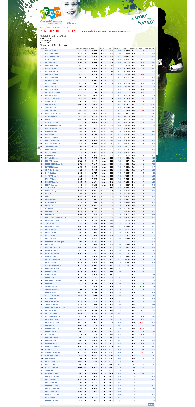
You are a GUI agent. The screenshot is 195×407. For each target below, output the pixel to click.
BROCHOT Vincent (52, 227)
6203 (119, 376)
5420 (153, 173)
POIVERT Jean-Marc (52, 182)
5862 (119, 98)
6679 (119, 137)
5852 (119, 77)
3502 (119, 325)
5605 (153, 98)
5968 (153, 71)
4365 (119, 272)
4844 (153, 322)
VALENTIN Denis (51, 107)
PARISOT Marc (50, 292)
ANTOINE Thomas (51, 80)
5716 (153, 146)
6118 (119, 83)
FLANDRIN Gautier (52, 167)
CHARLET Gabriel (51, 313)
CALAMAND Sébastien (53, 266)
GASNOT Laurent (51, 152)
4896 (119, 245)
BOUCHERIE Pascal (52, 322)
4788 (119, 328)
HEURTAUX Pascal (52, 337)
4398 (119, 239)
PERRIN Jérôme (51, 272)
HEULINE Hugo (50, 325)
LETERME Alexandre (52, 248)
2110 (153, 400)
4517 (119, 275)
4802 (119, 131)
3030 (119, 286)
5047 (153, 167)
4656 (119, 203)
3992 (119, 298)
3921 (119, 397)
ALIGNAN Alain (50, 358)
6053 (153, 394)
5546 (153, 113)
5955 (119, 173)
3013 (119, 355)
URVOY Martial (50, 263)
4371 (119, 215)
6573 (153, 89)
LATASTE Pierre (51, 134)
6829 (119, 86)
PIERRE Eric (49, 283)
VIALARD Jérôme (51, 146)
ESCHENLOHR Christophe (54, 242)
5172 (153, 161)
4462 (153, 251)
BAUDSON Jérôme (52, 53)
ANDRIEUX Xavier (51, 89)
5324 (153, 281)
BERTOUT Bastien (51, 215)
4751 (153, 236)
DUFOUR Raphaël (51, 137)
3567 (119, 340)
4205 (119, 346)
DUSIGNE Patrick (51, 233)
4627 (119, 221)
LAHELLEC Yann (51, 131)
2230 (153, 373)
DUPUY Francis (50, 86)
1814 (119, 367)
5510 (119, 107)
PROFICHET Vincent (52, 301)
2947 (153, 355)
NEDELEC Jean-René (52, 212)
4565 (119, 295)
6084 (153, 83)
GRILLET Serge (50, 83)
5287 (119, 119)
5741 (119, 134)
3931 (119, 260)
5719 (153, 125)
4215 (119, 316)
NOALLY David (50, 310)
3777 (153, 260)
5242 (153, 107)
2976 (153, 364)
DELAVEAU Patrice (52, 269)
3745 (119, 313)
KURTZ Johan (50, 206)
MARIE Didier (50, 334)
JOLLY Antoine (50, 149)
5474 (119, 128)
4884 (119, 212)
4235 (153, 254)
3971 (153, 283)
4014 (153, 248)
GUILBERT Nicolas (52, 71)
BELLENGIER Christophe (54, 164)
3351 (153, 349)
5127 (119, 143)
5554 (153, 95)
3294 (153, 331)
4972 (119, 224)
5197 (153, 128)
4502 (153, 257)
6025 (153, 80)
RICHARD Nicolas (51, 161)
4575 (153, 131)
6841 (119, 56)
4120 (153, 206)
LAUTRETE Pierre (51, 74)
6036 (119, 68)
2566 (153, 370)
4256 (153, 275)
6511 (153, 56)
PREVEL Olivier (50, 104)
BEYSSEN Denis (51, 62)
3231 (119, 364)
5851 (153, 77)
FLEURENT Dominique (53, 394)
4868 (153, 233)
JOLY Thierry (49, 224)
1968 (153, 367)
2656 (119, 370)
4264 (153, 242)
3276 (153, 343)
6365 (153, 92)
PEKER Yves (49, 278)
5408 (153, 194)
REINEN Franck (50, 340)
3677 (153, 346)
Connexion (72, 23)
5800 (119, 101)
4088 (153, 304)
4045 (153, 307)
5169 (119, 104)
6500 (153, 74)
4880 (153, 203)
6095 (119, 379)
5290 (119, 158)
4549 (153, 185)
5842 (153, 155)
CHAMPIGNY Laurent (52, 92)
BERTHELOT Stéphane (53, 281)
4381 (153, 295)
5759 (119, 62)
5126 (153, 179)
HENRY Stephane (51, 185)
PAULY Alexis (50, 155)
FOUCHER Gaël (50, 119)
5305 (153, 140)
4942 (119, 236)
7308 (119, 53)
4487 (153, 209)
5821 (119, 95)
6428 (153, 137)
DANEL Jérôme (50, 68)
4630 (153, 218)
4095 (119, 292)
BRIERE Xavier (50, 230)
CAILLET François (51, 364)
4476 (153, 221)
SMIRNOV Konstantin (52, 170)
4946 (153, 104)
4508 (153, 328)
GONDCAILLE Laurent (53, 188)
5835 (119, 116)
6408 (119, 170)
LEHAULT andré (51, 343)
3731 (153, 313)
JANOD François (51, 101)
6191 (119, 155)
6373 (153, 110)
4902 (119, 278)
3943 (153, 292)
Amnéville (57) (57, 27)
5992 (119, 146)
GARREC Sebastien (52, 295)
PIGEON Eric (49, 245)
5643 (119, 194)
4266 (119, 283)
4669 (153, 191)
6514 (153, 86)
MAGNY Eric (49, 349)
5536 (153, 62)
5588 (153, 227)
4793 (119, 269)
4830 (153, 119)
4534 (119, 289)
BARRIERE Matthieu (52, 56)
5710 (119, 281)
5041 (153, 224)
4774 (153, 388)
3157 (153, 391)
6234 (153, 170)
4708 (153, 164)
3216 (153, 310)
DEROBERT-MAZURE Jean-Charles (57, 218)
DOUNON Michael (51, 319)
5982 (119, 125)
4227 (153, 239)
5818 (153, 379)
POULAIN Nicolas (51, 158)
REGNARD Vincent (52, 391)
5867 (119, 122)
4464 (119, 254)
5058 (119, 388)
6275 (153, 59)
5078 (119, 322)
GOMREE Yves (50, 209)
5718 (119, 167)
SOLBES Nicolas (51, 286)
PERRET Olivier (50, 331)
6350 (119, 394)
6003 (119, 113)
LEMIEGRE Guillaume (53, 113)
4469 (153, 278)
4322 (153, 230)
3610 (119, 310)
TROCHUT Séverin (51, 304)
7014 (153, 53)
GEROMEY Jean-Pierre (53, 143)
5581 (153, 122)
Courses (48, 27)
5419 (119, 179)
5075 (153, 158)
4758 (119, 185)
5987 (119, 227)
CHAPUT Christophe (52, 260)
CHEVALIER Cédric (52, 200)
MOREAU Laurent (51, 355)
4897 (153, 188)
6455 (119, 59)
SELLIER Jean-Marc (52, 289)
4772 (153, 200)
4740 (119, 197)
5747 (153, 382)
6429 (119, 110)
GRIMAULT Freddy (51, 116)
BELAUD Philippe (51, 400)
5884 (153, 376)
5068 (119, 233)
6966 (119, 50)
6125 (119, 71)
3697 (153, 352)
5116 (153, 152)
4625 (153, 212)
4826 (119, 319)
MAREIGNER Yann (51, 203)
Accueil (42, 27)
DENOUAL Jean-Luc (52, 140)
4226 (119, 263)
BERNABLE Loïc (51, 197)
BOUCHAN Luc (50, 173)
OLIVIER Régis (50, 275)
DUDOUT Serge (50, 179)
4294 (153, 301)
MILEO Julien (50, 59)
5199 (153, 182)
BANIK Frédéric (50, 298)
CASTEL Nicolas (51, 95)
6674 (119, 89)
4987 (153, 385)
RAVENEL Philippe (51, 373)
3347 (153, 337)
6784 (119, 74)
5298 (119, 176)
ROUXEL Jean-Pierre (52, 361)
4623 (153, 245)
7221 (119, 65)
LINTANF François (51, 191)
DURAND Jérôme (51, 239)
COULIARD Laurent (52, 176)
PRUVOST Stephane (52, 388)
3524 (119, 343)
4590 (119, 230)
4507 (119, 301)
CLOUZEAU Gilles (51, 65)
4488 (153, 269)
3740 (153, 397)
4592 (119, 209)
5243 (119, 385)
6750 (153, 50)
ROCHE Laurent (51, 397)
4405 (119, 304)
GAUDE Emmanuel (52, 367)
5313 (119, 152)
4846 (119, 191)
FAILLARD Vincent (51, 50)
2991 (153, 325)
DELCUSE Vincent (51, 385)
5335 (153, 134)
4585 (153, 319)
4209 (153, 272)
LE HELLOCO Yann (52, 254)
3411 (153, 340)
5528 (119, 182)
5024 (119, 257)
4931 (153, 149)
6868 (153, 65)
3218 (153, 286)
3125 (119, 331)
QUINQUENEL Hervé (52, 98)
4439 (153, 266)
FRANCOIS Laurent (52, 328)
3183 (119, 391)
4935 (119, 218)
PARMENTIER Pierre (52, 346)
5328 (119, 161)
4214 (153, 215)
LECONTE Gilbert (51, 251)
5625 (153, 68)
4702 (119, 266)
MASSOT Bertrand (51, 122)
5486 (119, 140)
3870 (119, 373)
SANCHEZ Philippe (52, 376)
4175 (153, 289)
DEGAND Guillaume (52, 382)
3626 (119, 349)
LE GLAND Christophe (53, 125)
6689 (119, 92)
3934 (119, 352)
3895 (153, 263)
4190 (119, 307)
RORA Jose (49, 194)
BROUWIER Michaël (52, 221)
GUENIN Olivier (50, 236)
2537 (119, 400)
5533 (153, 101)
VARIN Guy (49, 370)
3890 (119, 334)
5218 (119, 188)
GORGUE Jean (50, 257)
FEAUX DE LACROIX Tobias (55, 307)
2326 (153, 358)
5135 (153, 176)
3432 (119, 337)
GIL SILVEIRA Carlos (52, 316)
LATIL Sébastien (51, 128)
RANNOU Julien (51, 379)
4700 (119, 164)
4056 (119, 248)
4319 (119, 206)
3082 (119, 358)
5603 (153, 116)
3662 (153, 298)
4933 (119, 200)
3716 (153, 334)
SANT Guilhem (50, 110)
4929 (153, 143)
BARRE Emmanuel (52, 77)
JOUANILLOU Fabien (52, 352)
